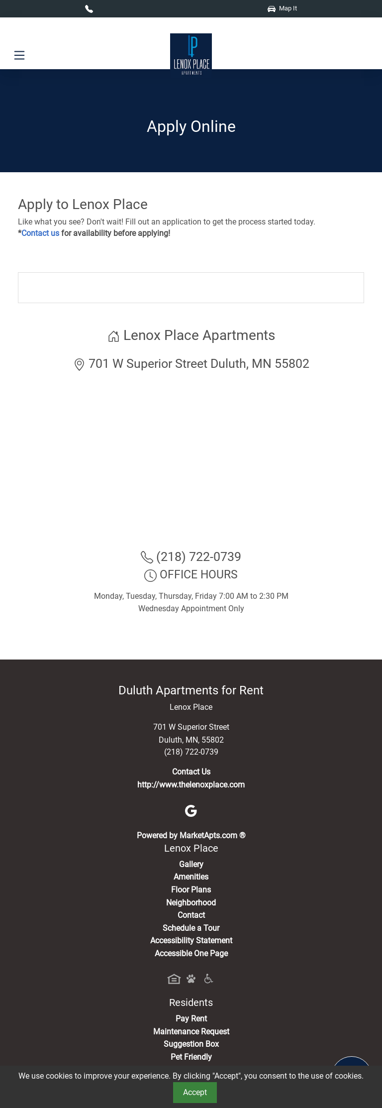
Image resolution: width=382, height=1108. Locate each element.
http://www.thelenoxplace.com (191, 784)
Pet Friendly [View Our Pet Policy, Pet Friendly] (191, 1057)
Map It (282, 8)
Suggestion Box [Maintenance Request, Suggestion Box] (191, 1044)
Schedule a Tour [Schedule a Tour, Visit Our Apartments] (191, 928)
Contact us (40, 233)
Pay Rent (191, 1018)
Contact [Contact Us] (191, 915)
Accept (195, 1092)
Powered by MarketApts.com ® (191, 835)
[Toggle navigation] (19, 55)
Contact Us (191, 771)
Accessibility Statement (191, 940)
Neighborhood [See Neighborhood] (191, 902)
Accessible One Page (191, 953)
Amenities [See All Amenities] (191, 877)
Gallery (191, 864)
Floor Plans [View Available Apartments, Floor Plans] (191, 889)
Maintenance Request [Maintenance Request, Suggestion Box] (191, 1031)
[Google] (191, 810)
